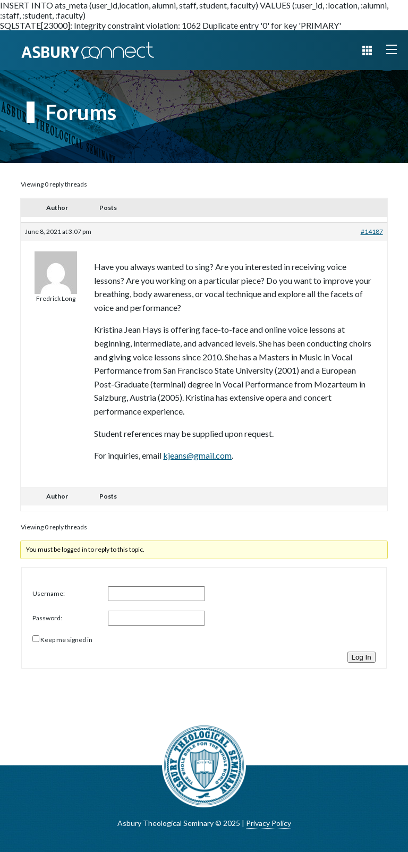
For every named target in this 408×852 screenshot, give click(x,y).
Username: (48, 593)
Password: (47, 618)
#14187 (372, 231)
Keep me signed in (66, 640)
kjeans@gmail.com (197, 455)
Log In (361, 657)
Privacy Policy (268, 823)
